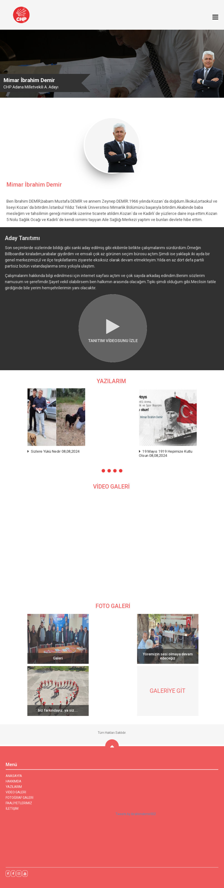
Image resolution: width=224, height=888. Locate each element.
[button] (104, 464)
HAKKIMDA (13, 783)
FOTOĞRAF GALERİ (19, 800)
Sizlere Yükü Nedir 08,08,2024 (65, 448)
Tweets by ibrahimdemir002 (135, 816)
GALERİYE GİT (170, 691)
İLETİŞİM (12, 811)
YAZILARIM (14, 789)
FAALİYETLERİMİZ (19, 805)
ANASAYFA (14, 778)
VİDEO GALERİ (16, 794)
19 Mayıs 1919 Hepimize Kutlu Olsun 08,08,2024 (156, 449)
